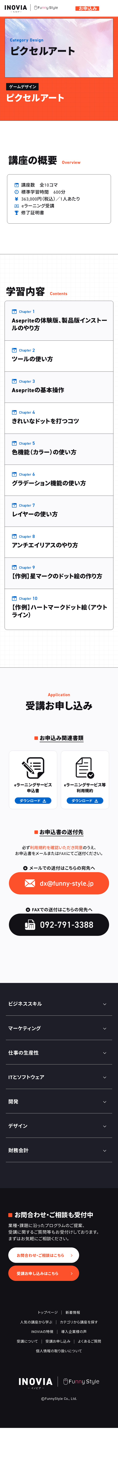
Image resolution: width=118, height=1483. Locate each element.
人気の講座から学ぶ (36, 1377)
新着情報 (72, 1367)
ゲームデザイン (45, 20)
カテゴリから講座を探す (79, 1377)
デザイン (19, 20)
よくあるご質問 (89, 1396)
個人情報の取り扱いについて (59, 1406)
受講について (27, 1396)
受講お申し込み (57, 1396)
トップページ (48, 1367)
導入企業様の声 (74, 1387)
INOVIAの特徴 (42, 1387)
